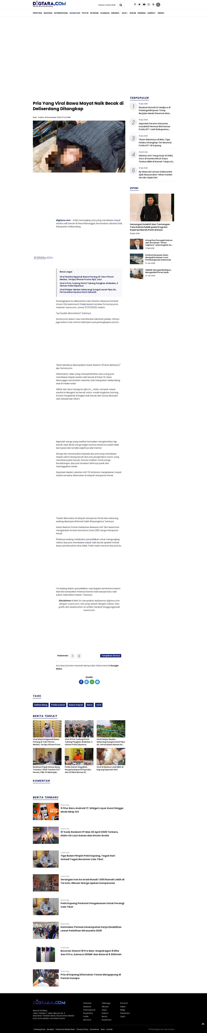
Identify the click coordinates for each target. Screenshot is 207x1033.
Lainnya (151, 13)
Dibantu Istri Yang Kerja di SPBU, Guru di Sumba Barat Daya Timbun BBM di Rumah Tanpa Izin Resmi (156, 160)
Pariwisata (125, 1013)
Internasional (61, 13)
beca (89, 704)
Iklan (103, 1029)
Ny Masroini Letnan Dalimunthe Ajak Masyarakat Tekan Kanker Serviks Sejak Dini (155, 174)
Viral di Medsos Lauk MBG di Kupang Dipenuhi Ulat (110, 768)
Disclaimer (94, 1029)
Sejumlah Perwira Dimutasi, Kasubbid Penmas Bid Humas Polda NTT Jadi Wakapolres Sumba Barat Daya (154, 128)
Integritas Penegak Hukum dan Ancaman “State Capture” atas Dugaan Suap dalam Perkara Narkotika (159, 244)
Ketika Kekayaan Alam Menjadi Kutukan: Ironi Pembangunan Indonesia (158, 257)
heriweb (171, 1029)
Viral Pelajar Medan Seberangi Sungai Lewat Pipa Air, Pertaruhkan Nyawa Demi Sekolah (88, 290)
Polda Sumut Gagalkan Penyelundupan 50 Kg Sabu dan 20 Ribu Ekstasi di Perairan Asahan (78, 770)
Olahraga (105, 13)
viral (58, 383)
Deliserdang (40, 704)
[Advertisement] (103, 39)
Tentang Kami (39, 1029)
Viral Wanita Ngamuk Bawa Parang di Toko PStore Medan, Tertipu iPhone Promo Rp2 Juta (87, 278)
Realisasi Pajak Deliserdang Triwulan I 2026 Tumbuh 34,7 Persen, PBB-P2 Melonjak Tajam (46, 770)
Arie (34, 117)
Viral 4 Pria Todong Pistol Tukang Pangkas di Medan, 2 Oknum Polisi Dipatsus (89, 284)
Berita (104, 1016)
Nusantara (75, 13)
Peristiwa (37, 13)
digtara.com (63, 220)
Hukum (133, 13)
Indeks (161, 13)
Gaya (124, 13)
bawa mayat (114, 220)
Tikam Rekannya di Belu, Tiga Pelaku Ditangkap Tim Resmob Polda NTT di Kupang (155, 142)
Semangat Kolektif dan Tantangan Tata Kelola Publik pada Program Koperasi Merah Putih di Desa (150, 227)
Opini (122, 1016)
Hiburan (115, 13)
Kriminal (142, 13)
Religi (122, 1010)
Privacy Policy (82, 1029)
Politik (85, 13)
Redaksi (50, 1029)
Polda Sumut (86, 304)
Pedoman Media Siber (65, 1029)
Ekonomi (94, 13)
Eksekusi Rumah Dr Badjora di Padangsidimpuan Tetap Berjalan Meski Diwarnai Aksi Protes (154, 112)
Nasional (48, 13)
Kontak (109, 1029)
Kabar (123, 1006)
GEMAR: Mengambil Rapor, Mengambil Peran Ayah (158, 271)
